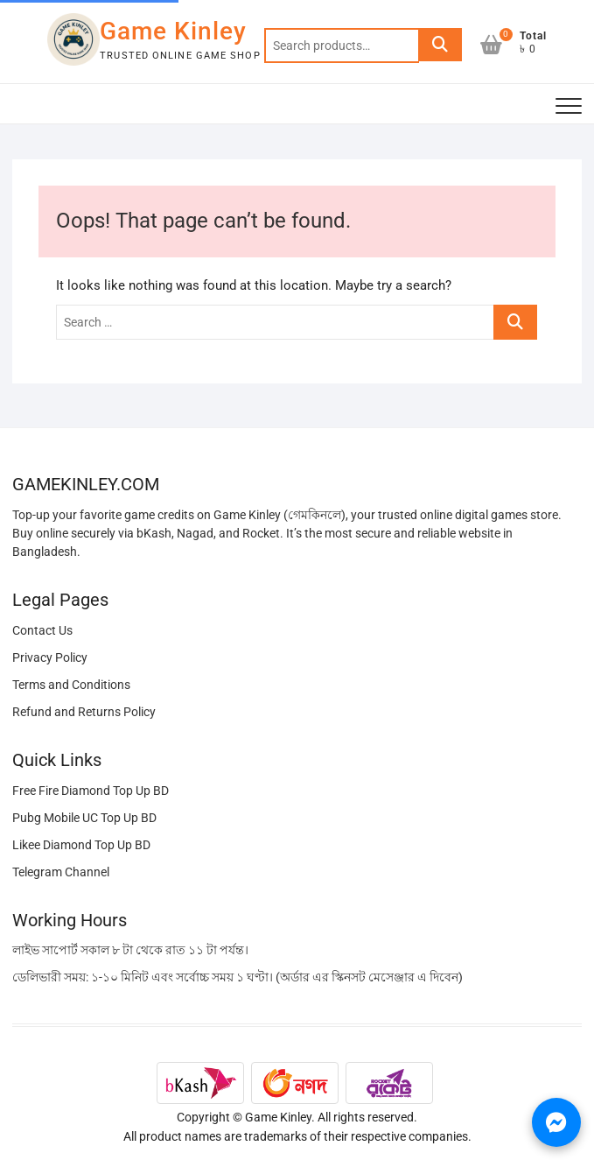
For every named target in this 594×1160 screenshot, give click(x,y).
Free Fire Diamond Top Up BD (90, 791)
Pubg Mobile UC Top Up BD (84, 818)
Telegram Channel (60, 872)
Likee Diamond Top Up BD (81, 845)
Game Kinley (173, 31)
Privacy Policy (49, 657)
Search (440, 45)
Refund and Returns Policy (84, 712)
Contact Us (42, 630)
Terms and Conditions (71, 685)
